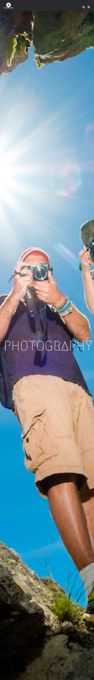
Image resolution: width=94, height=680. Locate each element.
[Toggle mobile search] (83, 7)
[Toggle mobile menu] (89, 7)
